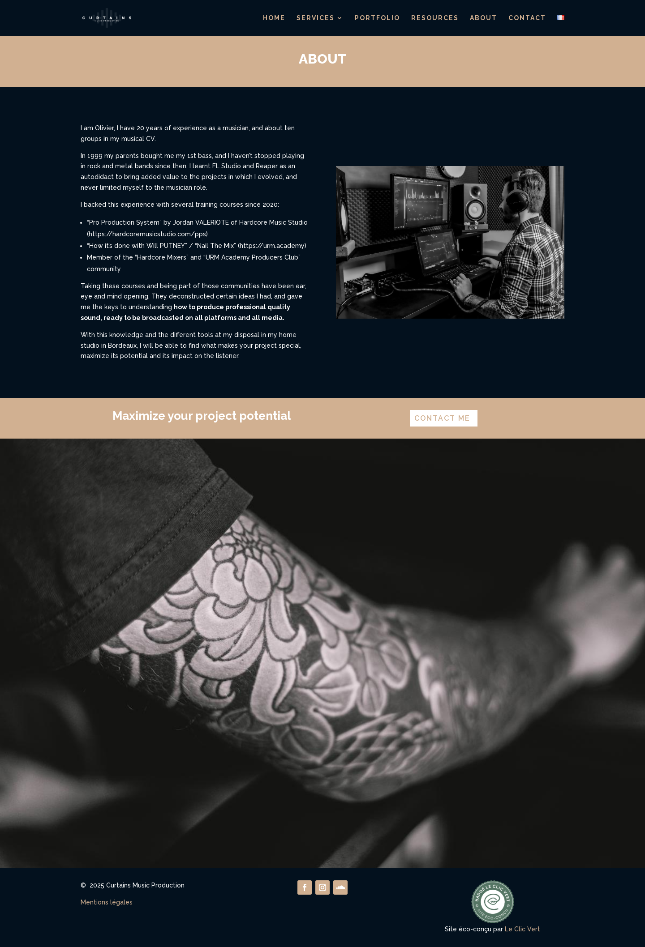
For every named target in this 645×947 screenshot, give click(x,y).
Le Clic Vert (522, 929)
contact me (442, 418)
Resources (435, 18)
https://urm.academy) (273, 245)
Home (274, 18)
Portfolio (377, 18)
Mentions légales (107, 902)
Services (316, 18)
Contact (527, 18)
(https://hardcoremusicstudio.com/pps (146, 234)
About (483, 18)
